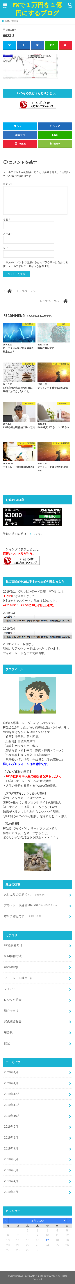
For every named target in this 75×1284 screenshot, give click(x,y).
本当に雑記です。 (23, 916)
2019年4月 (11, 1181)
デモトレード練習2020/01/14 (31, 905)
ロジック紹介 (13, 999)
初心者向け (11, 1010)
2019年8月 (11, 1137)
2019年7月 (11, 1148)
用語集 (8, 1032)
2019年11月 (12, 1104)
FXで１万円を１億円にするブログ (37, 9)
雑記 (7, 1043)
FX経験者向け (13, 945)
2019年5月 (11, 1170)
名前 (6, 219)
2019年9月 (11, 1126)
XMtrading (11, 967)
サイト (7, 248)
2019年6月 (11, 1159)
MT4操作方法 (13, 956)
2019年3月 (11, 1191)
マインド (10, 988)
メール (7, 233)
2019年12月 (12, 1094)
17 (47, 1240)
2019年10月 (12, 1115)
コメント (8, 183)
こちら (30, 533)
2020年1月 (11, 1083)
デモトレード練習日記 (18, 978)
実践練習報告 (13, 1021)
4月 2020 (37, 1220)
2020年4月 (11, 1072)
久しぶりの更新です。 (26, 894)
